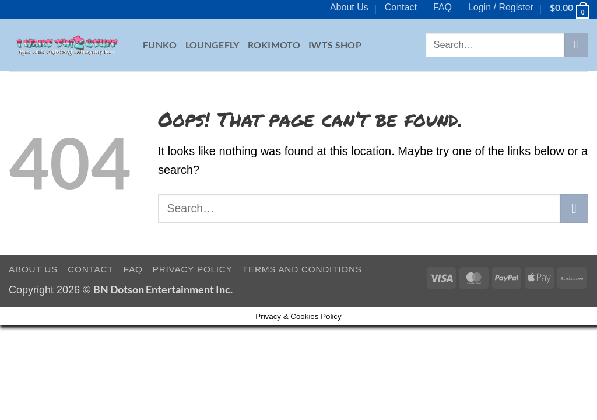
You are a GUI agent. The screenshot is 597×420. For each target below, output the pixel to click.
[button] (500, 7)
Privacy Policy (193, 269)
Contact (401, 7)
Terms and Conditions (302, 269)
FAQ (442, 7)
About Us (349, 7)
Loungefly (212, 44)
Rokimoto (274, 44)
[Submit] (576, 45)
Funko (160, 44)
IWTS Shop (334, 44)
